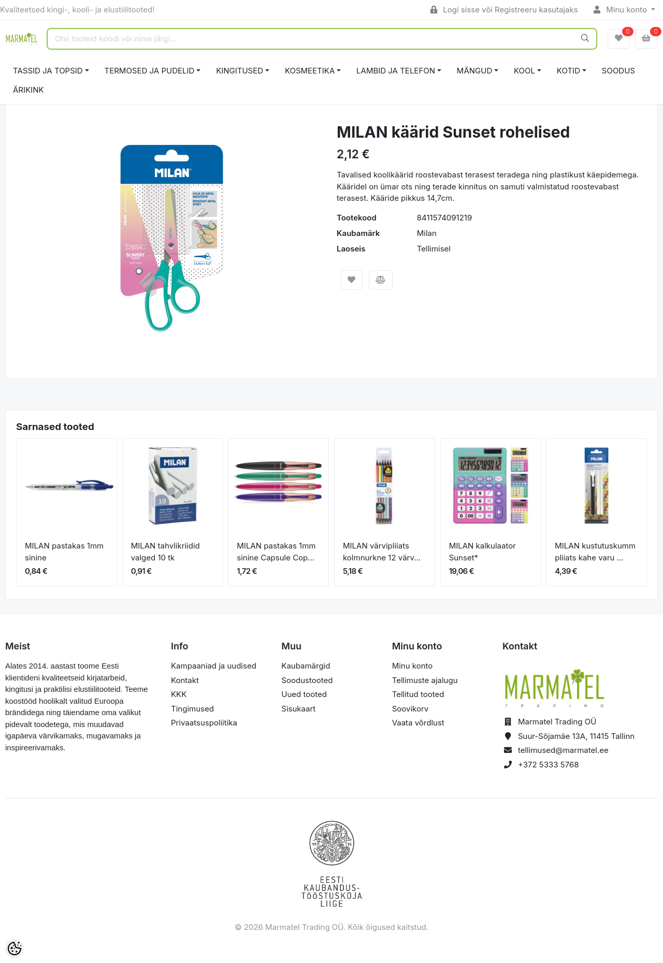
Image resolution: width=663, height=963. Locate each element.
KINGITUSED (239, 71)
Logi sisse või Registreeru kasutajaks (504, 9)
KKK (178, 694)
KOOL (524, 71)
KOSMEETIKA (310, 71)
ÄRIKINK (28, 90)
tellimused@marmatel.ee (563, 750)
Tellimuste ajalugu (425, 680)
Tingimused (192, 709)
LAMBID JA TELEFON (395, 71)
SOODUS (618, 71)
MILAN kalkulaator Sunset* (482, 551)
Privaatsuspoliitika (204, 723)
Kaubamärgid (305, 666)
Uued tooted (304, 694)
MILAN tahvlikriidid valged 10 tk (165, 551)
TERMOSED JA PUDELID (150, 71)
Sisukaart (298, 709)
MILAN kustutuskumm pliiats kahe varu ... (595, 551)
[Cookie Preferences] (14, 948)
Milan (427, 233)
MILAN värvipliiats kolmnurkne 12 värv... (382, 551)
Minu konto (622, 9)
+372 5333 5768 (548, 764)
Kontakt (185, 680)
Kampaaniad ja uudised (213, 666)
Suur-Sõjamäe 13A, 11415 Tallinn (576, 736)
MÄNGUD (474, 71)
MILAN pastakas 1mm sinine (64, 551)
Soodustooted (307, 680)
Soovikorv (410, 709)
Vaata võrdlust (418, 723)
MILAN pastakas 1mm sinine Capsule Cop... (276, 551)
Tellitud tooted (418, 694)
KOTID (568, 71)
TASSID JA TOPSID (48, 71)
